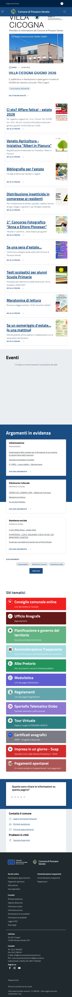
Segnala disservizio (15, 902)
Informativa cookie (15, 906)
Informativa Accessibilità (17, 917)
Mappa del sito (13, 980)
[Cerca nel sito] (64, 11)
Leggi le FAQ (13, 921)
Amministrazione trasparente (48, 877)
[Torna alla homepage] (48, 862)
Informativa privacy (15, 910)
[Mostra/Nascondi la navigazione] (2, 11)
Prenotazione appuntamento (19, 877)
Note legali (12, 925)
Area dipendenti (14, 889)
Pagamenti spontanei (16, 881)
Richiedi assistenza (15, 899)
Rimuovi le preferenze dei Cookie (20, 986)
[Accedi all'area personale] (63, 3)
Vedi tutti (36, 570)
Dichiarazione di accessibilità (19, 913)
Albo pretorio (13, 885)
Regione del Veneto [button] (12, 3)
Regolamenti (42, 881)
